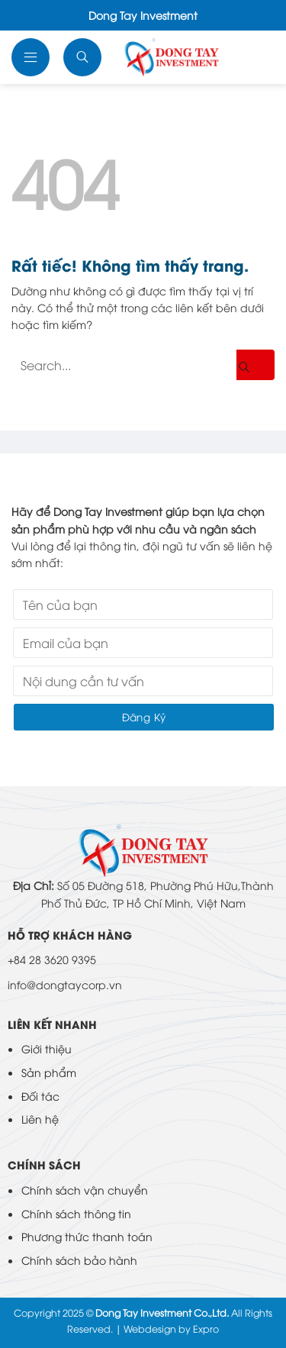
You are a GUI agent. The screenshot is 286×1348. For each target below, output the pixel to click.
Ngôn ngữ (256, 57)
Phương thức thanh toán (87, 1236)
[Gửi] (255, 365)
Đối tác (40, 1095)
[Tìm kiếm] (83, 57)
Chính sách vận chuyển (84, 1189)
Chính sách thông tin (76, 1213)
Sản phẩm (48, 1072)
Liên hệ (40, 1118)
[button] (32, 57)
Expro (206, 1328)
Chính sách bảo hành (79, 1260)
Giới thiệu (46, 1048)
